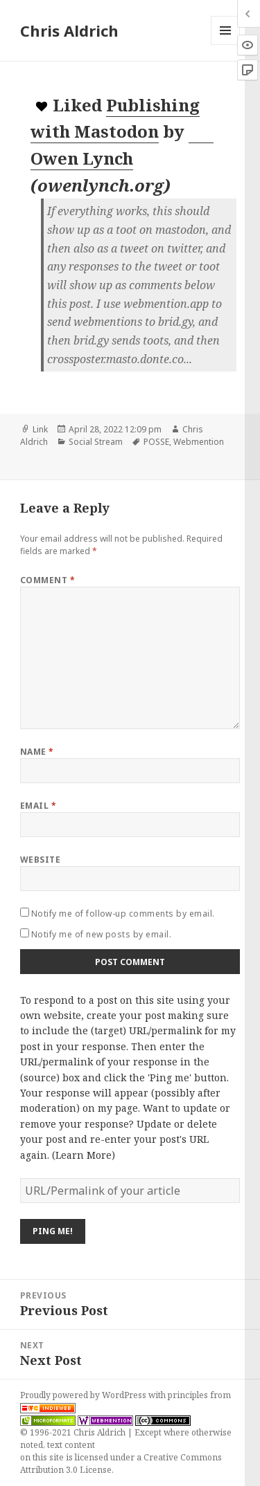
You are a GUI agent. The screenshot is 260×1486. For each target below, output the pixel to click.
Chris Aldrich (69, 30)
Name (37, 752)
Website (40, 859)
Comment (47, 580)
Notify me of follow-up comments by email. (123, 913)
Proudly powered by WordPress (84, 1395)
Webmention (198, 442)
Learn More (83, 1155)
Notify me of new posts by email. (101, 934)
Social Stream (96, 442)
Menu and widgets (225, 44)
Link (40, 429)
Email (38, 805)
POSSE (156, 442)
